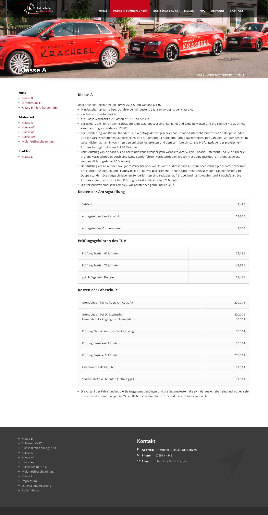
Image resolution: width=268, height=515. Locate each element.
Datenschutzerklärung (36, 486)
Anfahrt (217, 10)
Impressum (29, 481)
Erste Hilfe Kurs (165, 10)
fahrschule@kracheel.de (171, 461)
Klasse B (27, 98)
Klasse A (27, 122)
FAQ (202, 10)
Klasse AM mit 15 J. (34, 467)
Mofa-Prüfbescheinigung (38, 141)
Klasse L (27, 156)
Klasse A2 (28, 127)
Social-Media (30, 490)
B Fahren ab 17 (32, 103)
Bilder (189, 10)
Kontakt (236, 10)
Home (103, 10)
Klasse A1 (28, 132)
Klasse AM (28, 137)
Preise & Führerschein (130, 10)
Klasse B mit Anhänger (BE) (39, 107)
